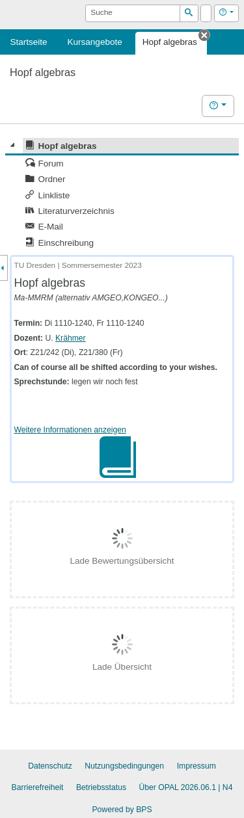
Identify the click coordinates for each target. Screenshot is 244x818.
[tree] (122, 194)
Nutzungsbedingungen (124, 766)
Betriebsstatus (101, 787)
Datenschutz (50, 766)
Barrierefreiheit (38, 787)
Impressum (196, 766)
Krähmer (70, 338)
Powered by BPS (122, 809)
